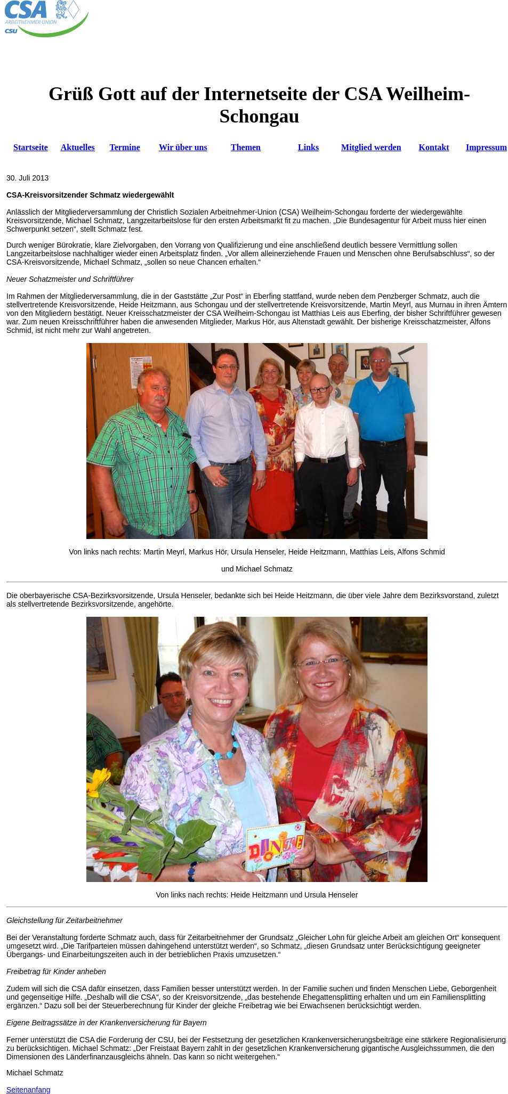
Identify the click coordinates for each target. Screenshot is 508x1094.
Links (308, 147)
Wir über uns (183, 147)
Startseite (30, 147)
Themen (246, 147)
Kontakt (434, 147)
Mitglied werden (371, 147)
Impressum (486, 147)
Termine (125, 147)
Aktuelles (78, 147)
